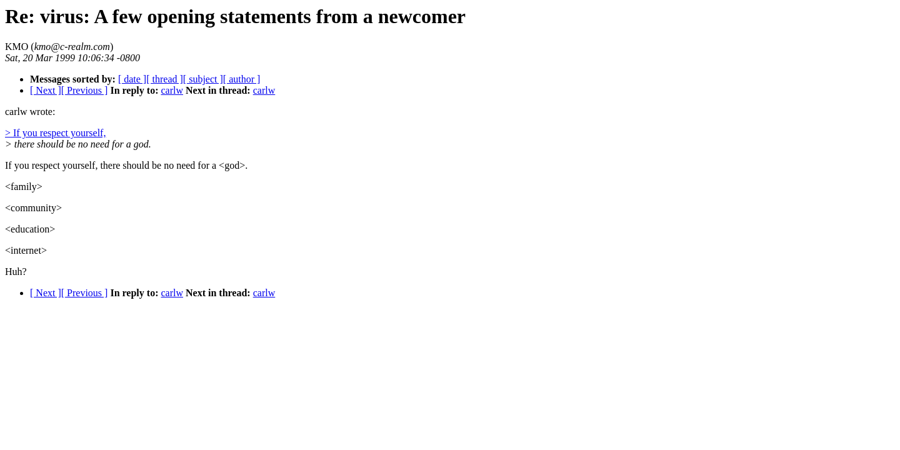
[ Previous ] (84, 90)
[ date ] (132, 79)
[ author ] (242, 79)
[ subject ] (203, 79)
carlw (172, 90)
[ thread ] (164, 79)
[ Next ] (45, 90)
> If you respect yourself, (55, 133)
